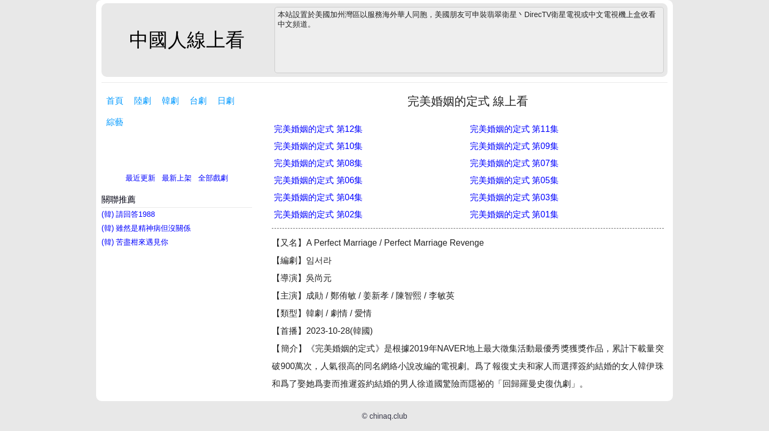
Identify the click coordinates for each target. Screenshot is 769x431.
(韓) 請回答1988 (128, 214)
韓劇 (170, 100)
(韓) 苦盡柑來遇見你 (134, 242)
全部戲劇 (213, 178)
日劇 (225, 100)
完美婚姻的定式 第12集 (318, 129)
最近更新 (140, 178)
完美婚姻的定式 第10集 (318, 146)
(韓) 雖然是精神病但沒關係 (146, 228)
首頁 (114, 100)
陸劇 (142, 100)
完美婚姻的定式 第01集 (514, 214)
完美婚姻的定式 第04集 (318, 197)
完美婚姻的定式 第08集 (318, 163)
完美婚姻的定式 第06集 (318, 180)
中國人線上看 (187, 40)
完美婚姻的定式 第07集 (514, 163)
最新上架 (177, 178)
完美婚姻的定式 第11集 (514, 129)
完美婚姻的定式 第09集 (514, 146)
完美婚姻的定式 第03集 (514, 197)
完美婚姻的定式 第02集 (318, 214)
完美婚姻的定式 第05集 (514, 180)
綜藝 (114, 122)
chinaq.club (388, 416)
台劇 (198, 100)
